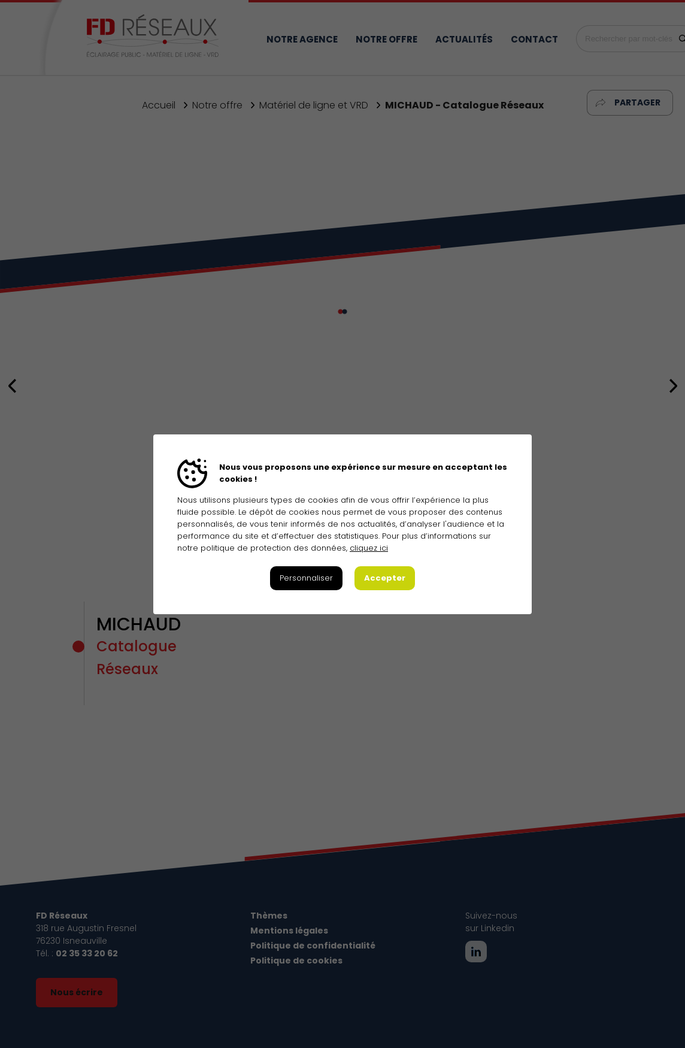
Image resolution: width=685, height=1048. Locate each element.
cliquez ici (369, 548)
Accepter (384, 578)
